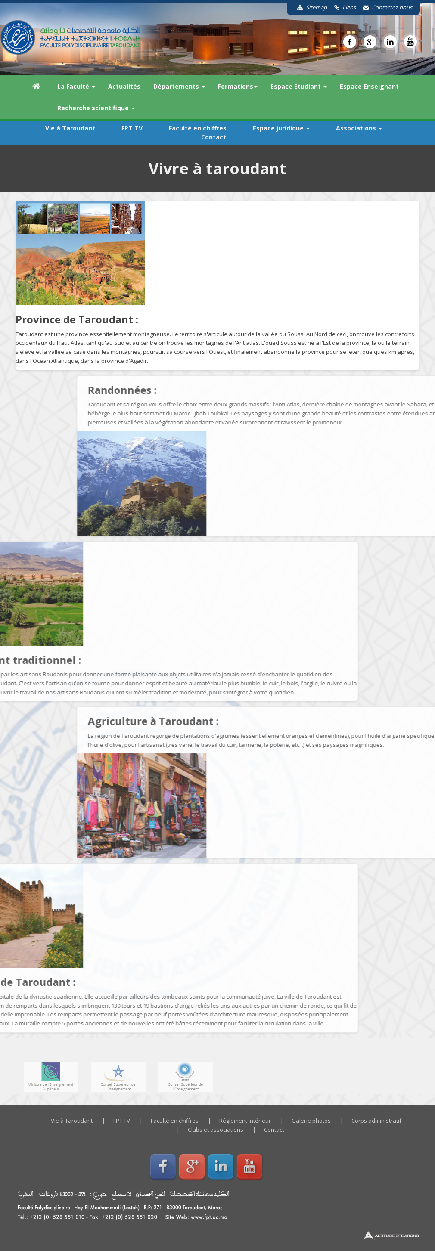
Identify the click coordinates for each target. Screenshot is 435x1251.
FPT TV (132, 128)
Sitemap (309, 7)
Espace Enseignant (369, 86)
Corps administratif (376, 1120)
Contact (213, 137)
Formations (238, 86)
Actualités (124, 86)
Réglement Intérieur (245, 1120)
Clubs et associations (215, 1129)
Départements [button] (179, 86)
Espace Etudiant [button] (298, 86)
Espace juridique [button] (281, 128)
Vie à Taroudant (70, 128)
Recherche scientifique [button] (96, 108)
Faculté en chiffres (198, 128)
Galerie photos (311, 1120)
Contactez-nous (384, 7)
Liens (342, 7)
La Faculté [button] (76, 86)
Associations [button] (359, 128)
